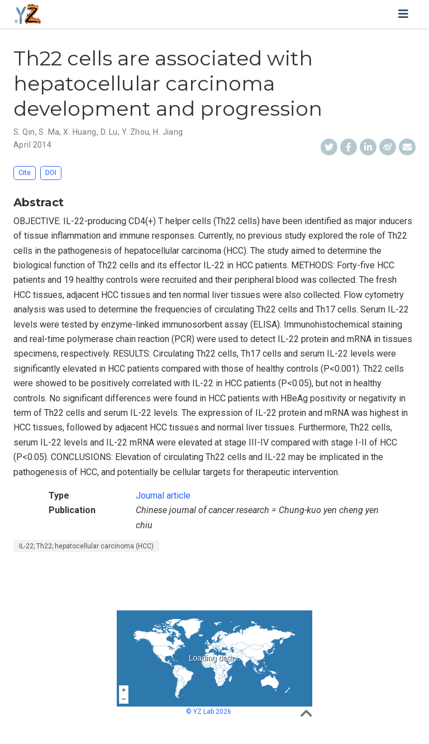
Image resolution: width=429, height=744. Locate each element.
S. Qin (24, 131)
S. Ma (49, 131)
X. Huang (79, 131)
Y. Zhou (136, 131)
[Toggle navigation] (403, 14)
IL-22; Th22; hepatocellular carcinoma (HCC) (86, 546)
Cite (24, 172)
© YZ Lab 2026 (208, 711)
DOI (50, 172)
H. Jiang (168, 131)
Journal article (163, 495)
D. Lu (109, 131)
